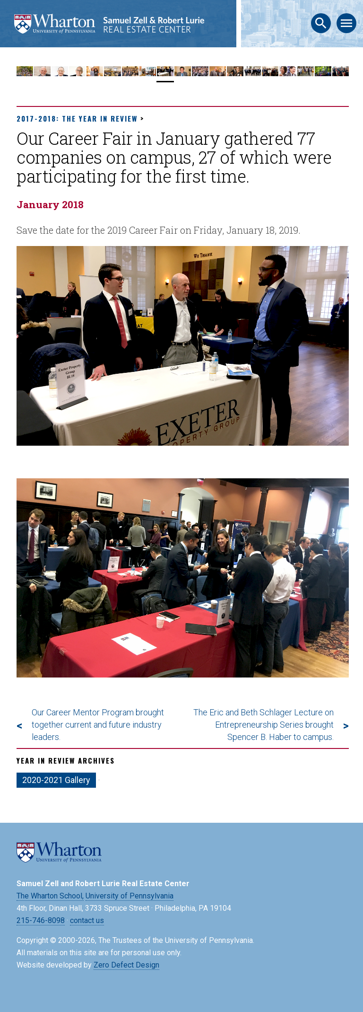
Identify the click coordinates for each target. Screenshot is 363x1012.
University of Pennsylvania (129, 895)
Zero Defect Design (126, 964)
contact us (87, 920)
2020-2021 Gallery (56, 780)
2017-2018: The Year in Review (77, 118)
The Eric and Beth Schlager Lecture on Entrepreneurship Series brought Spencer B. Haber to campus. (263, 724)
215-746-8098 (41, 920)
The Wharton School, (50, 895)
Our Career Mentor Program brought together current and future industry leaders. (98, 724)
